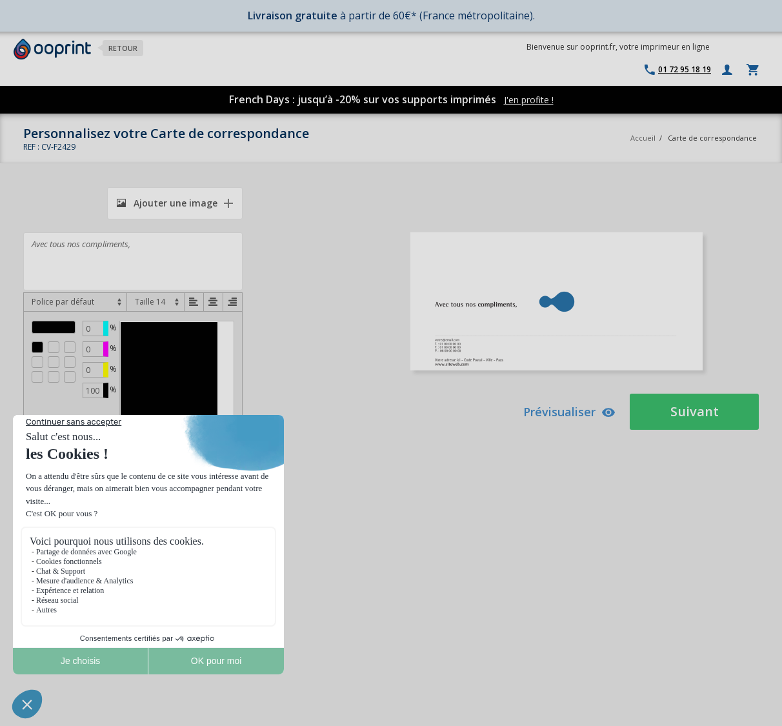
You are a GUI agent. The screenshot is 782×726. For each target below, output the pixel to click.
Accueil (643, 138)
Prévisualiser (569, 411)
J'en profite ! (529, 100)
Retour (122, 48)
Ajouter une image (167, 203)
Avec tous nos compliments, (133, 261)
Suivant (694, 411)
